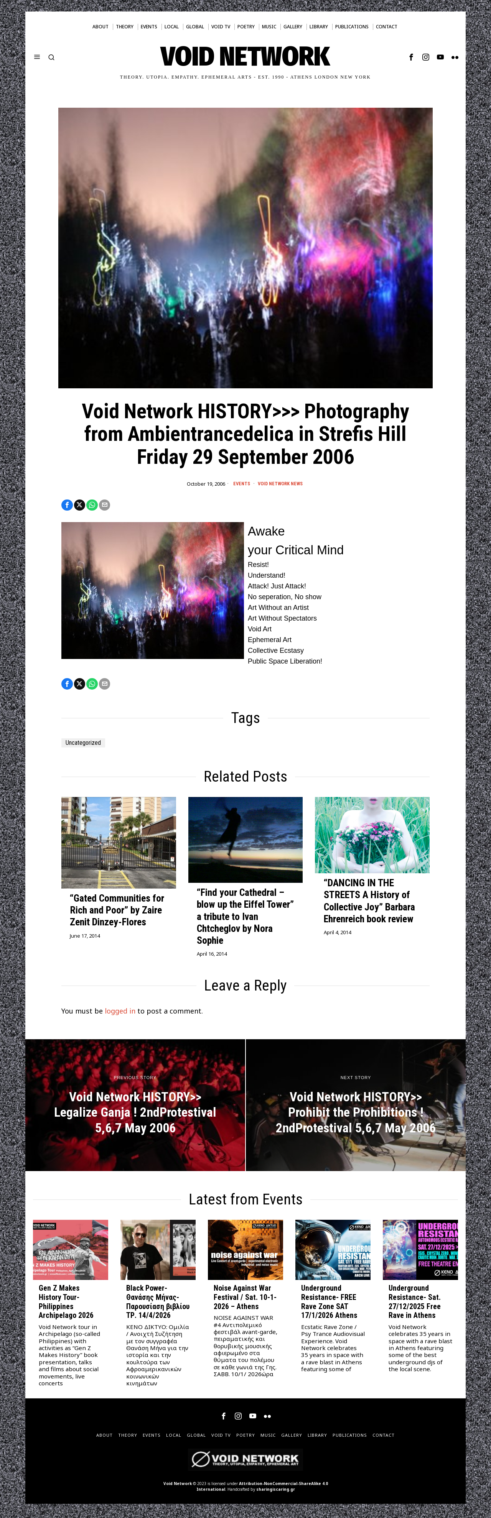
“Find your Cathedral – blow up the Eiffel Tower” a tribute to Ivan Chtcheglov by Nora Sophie (245, 919)
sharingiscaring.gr (275, 1492)
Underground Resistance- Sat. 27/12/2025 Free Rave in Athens (415, 1304)
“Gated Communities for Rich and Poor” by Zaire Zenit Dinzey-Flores (117, 912)
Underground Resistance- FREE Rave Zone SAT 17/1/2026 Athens (329, 1304)
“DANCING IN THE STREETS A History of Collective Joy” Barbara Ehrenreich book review (369, 903)
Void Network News (281, 484)
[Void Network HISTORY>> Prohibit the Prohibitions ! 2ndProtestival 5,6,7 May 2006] (356, 1108)
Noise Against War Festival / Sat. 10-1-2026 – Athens (245, 1300)
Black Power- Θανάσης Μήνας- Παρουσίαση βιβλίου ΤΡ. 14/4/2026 (157, 1304)
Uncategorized (87, 745)
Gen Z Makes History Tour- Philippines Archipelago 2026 (66, 1304)
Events (239, 484)
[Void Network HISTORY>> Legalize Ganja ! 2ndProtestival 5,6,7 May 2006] (135, 1108)
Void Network (177, 1486)
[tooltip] (411, 57)
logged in (120, 1013)
